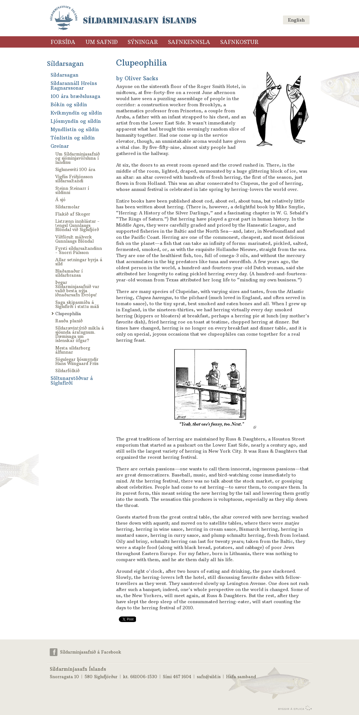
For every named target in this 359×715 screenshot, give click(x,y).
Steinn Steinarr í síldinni (72, 190)
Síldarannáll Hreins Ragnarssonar (74, 85)
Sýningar (143, 42)
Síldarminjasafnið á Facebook (90, 651)
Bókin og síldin (69, 105)
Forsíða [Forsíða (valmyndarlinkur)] (63, 42)
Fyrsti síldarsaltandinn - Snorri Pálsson (78, 250)
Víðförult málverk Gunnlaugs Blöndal (74, 239)
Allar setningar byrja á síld (78, 261)
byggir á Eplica (293, 708)
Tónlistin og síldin (73, 138)
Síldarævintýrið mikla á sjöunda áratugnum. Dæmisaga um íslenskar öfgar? (79, 334)
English (296, 20)
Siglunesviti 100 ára (75, 169)
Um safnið (101, 42)
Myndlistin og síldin (75, 129)
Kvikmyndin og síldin (76, 113)
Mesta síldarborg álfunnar (72, 350)
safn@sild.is (209, 676)
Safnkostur (239, 42)
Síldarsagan (65, 63)
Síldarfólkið (67, 370)
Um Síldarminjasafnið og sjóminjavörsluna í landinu (77, 158)
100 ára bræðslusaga (75, 96)
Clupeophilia (68, 313)
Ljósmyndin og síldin (76, 121)
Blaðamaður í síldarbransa (69, 273)
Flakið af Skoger (72, 214)
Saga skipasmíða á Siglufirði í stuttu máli (77, 304)
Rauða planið (69, 320)
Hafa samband (241, 676)
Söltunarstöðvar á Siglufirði (72, 380)
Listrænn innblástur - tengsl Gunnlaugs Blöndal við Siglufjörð (77, 225)
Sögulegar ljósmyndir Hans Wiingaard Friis (76, 361)
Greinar (60, 146)
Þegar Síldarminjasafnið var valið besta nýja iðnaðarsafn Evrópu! (77, 288)
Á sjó (60, 199)
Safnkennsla (189, 42)
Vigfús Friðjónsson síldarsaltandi (74, 178)
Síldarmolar (67, 206)
